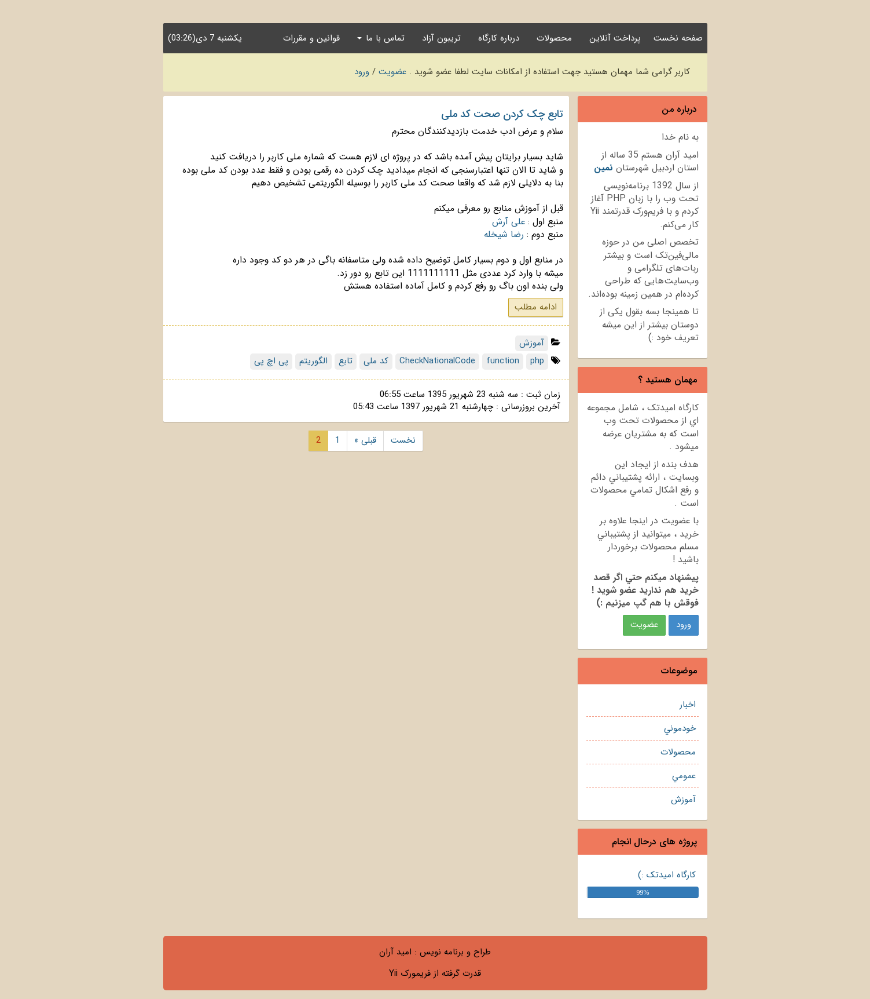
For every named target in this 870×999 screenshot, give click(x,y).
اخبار (688, 705)
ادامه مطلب (536, 307)
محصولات (554, 38)
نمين (603, 168)
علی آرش (508, 222)
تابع (346, 361)
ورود (361, 72)
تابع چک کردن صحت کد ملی (502, 114)
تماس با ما (381, 38)
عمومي (684, 776)
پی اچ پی (271, 361)
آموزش (683, 800)
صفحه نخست (678, 38)
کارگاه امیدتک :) (667, 875)
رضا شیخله (504, 235)
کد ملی (376, 361)
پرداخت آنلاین (615, 38)
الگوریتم (313, 361)
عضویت (392, 72)
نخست (403, 440)
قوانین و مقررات (311, 38)
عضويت (644, 625)
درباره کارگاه (498, 38)
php (537, 361)
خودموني (680, 728)
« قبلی (365, 440)
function (502, 361)
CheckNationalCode (437, 361)
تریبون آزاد (441, 38)
